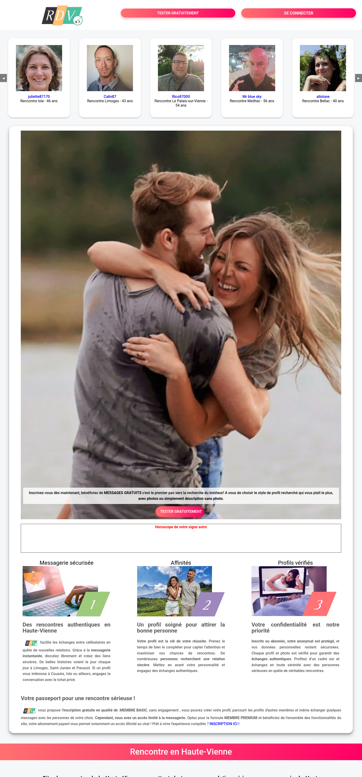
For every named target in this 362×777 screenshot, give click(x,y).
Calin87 (110, 96)
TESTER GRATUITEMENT (178, 13)
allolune (323, 96)
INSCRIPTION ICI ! (224, 724)
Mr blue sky (252, 96)
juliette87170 (39, 96)
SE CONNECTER (298, 13)
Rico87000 (181, 96)
